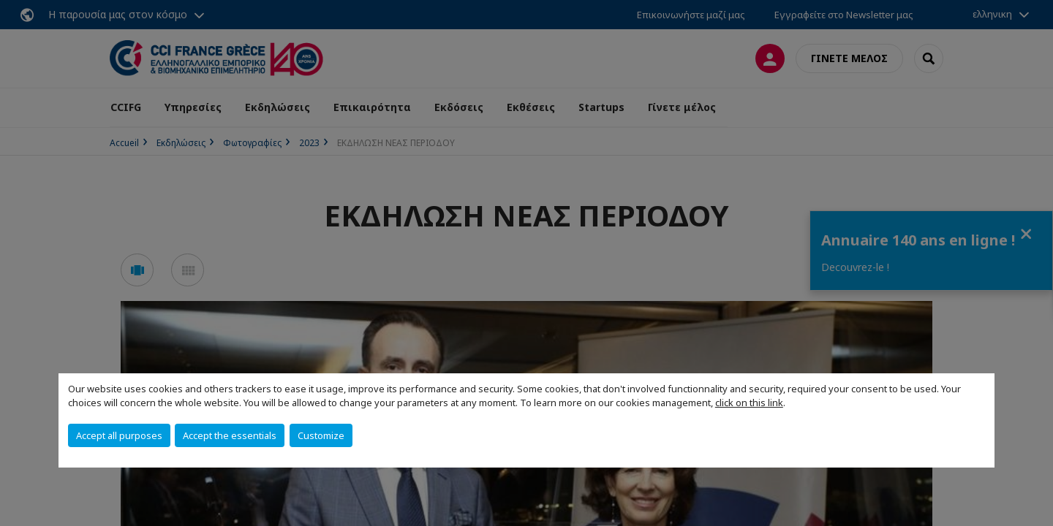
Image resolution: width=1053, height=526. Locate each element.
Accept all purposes (119, 435)
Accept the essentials (229, 435)
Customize (321, 435)
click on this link (749, 402)
